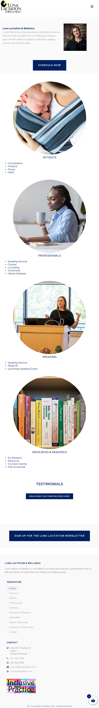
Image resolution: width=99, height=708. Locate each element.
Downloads (14, 270)
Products (13, 166)
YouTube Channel (17, 464)
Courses (12, 264)
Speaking (13, 608)
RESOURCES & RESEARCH (49, 452)
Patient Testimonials (18, 622)
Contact (12, 632)
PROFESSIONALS (49, 255)
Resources (13, 460)
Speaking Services (17, 261)
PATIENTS (49, 157)
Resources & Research (19, 612)
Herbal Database (17, 273)
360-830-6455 (17, 658)
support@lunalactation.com (23, 667)
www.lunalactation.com (21, 671)
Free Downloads (16, 467)
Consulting (13, 267)
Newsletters (14, 617)
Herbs (11, 172)
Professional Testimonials (20, 627)
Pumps (11, 169)
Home (12, 588)
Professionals (15, 603)
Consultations (15, 163)
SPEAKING (49, 356)
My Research (15, 457)
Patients (12, 598)
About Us (13, 593)
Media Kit (13, 365)
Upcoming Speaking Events (23, 368)
